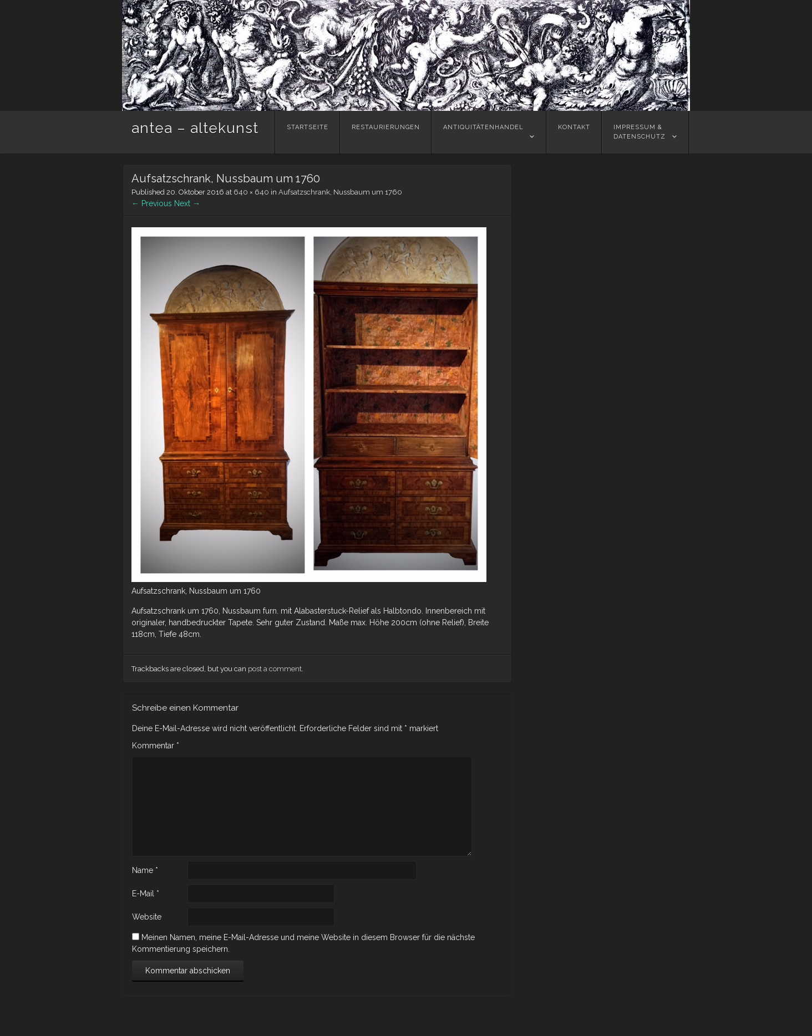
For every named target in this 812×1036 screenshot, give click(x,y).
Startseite (307, 132)
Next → (187, 203)
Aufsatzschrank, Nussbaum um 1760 (340, 192)
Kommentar (155, 745)
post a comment (275, 669)
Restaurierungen (386, 132)
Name (145, 870)
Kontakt (574, 132)
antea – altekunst (194, 128)
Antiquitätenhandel (483, 132)
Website (146, 916)
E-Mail (145, 893)
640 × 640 (251, 192)
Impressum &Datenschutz (639, 132)
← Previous (151, 203)
